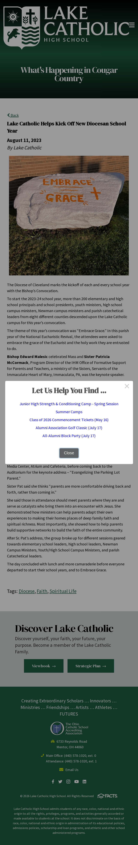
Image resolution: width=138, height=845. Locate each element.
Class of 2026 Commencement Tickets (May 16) (69, 419)
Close (69, 453)
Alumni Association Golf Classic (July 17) (69, 427)
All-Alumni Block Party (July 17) (69, 435)
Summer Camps (69, 411)
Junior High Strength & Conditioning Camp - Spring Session (69, 403)
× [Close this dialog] (127, 387)
